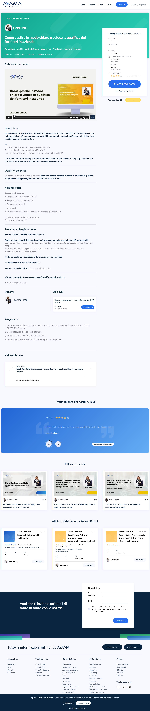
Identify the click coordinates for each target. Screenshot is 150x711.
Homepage (11, 664)
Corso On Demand (42, 670)
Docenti (92, 5)
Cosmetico (93, 670)
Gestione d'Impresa (69, 667)
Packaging (93, 673)
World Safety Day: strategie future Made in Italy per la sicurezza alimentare (132, 538)
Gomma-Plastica (95, 678)
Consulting (93, 675)
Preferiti (119, 675)
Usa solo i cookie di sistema (77, 708)
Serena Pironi (21, 299)
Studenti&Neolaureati (97, 687)
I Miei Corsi (120, 670)
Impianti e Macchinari (70, 687)
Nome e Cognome (91, 594)
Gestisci (68, 703)
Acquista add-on (88, 307)
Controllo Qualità (68, 673)
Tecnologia (66, 681)
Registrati (142, 5)
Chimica (92, 681)
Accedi (134, 5)
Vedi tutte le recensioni (134, 76)
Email (90, 601)
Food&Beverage (95, 664)
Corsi (83, 5)
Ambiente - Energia (69, 690)
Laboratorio (66, 684)
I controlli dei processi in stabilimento (28, 536)
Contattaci (11, 673)
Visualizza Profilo (122, 664)
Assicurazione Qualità (70, 670)
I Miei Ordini (121, 667)
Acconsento (83, 703)
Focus (101, 5)
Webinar (38, 673)
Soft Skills (65, 678)
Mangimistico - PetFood (98, 690)
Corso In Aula (40, 667)
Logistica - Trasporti (96, 692)
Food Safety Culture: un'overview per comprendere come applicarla (82, 538)
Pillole (110, 5)
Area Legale (66, 664)
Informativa (112, 607)
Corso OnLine (40, 664)
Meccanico (93, 667)
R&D (64, 675)
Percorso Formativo (42, 675)
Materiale (120, 673)
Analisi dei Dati (68, 692)
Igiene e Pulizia (94, 684)
